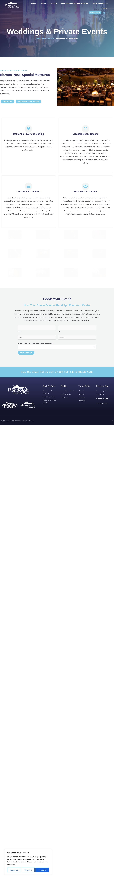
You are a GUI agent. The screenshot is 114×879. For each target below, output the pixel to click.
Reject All (28, 870)
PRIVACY (31, 592)
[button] (104, 13)
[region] (28, 862)
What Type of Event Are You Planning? (35, 514)
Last (59, 502)
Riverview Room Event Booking (74, 4)
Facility (53, 4)
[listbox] (57, 518)
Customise (14, 870)
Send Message (26, 524)
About (43, 4)
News (105, 9)
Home (33, 4)
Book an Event (100, 4)
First (19, 502)
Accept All (42, 870)
